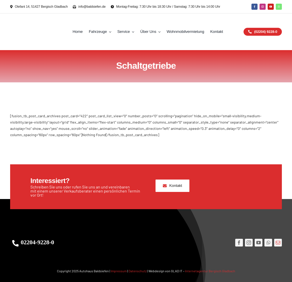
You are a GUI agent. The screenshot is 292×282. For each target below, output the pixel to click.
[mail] (278, 242)
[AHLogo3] (146, 242)
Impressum (119, 271)
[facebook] (254, 7)
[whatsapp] (279, 7)
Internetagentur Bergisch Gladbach (210, 271)
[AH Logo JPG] (37, 31)
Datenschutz (138, 271)
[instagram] (263, 7)
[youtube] (271, 7)
